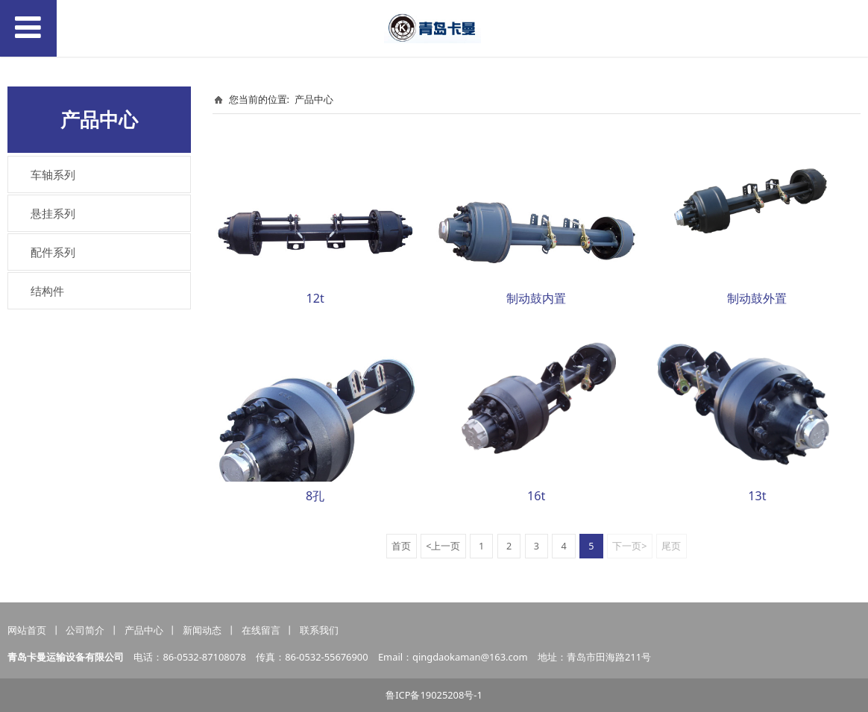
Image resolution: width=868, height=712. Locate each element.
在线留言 (261, 630)
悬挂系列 (53, 213)
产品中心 (314, 99)
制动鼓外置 (757, 298)
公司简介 (85, 630)
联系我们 (319, 630)
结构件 (47, 290)
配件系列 (53, 252)
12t (315, 298)
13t (757, 496)
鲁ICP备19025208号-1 (434, 695)
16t (536, 496)
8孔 (315, 496)
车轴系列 (53, 174)
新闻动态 (202, 630)
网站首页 (26, 630)
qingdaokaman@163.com (470, 657)
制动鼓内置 (536, 298)
